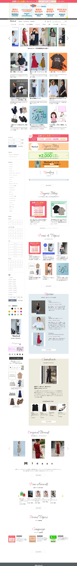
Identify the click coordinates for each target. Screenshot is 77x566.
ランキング (38, 24)
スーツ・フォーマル (13, 175)
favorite (50, 21)
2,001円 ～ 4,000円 (12, 279)
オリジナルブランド (13, 156)
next (67, 38)
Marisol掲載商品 (29, 24)
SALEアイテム (63, 24)
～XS (10, 221)
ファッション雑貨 (12, 185)
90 (20, 261)
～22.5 (11, 229)
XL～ (15, 223)
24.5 (15, 232)
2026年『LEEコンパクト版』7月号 (38, 500)
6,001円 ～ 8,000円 (12, 283)
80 (15, 261)
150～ (11, 269)
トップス (11, 164)
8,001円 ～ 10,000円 (12, 286)
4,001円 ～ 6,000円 (12, 281)
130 (15, 266)
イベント (11, 209)
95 (10, 263)
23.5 (20, 229)
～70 (10, 261)
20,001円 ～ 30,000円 (12, 292)
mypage (45, 21)
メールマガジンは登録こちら (16, 358)
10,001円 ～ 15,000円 (12, 288)
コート (10, 179)
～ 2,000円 (10, 277)
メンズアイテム (12, 200)
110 (20, 263)
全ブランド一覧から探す (14, 154)
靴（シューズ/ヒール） (13, 183)
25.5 (10, 235)
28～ (20, 237)
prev (10, 38)
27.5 (15, 237)
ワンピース (11, 171)
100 (15, 263)
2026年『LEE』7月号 (45, 499)
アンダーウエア (12, 190)
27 (10, 237)
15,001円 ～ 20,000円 (12, 290)
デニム (10, 168)
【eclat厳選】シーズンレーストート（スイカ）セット (23, 501)
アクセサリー (11, 187)
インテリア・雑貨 (12, 196)
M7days (44, 24)
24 (10, 232)
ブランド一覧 (21, 24)
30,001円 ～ (10, 294)
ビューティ (11, 194)
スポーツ (11, 192)
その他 (10, 211)
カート (48, 21)
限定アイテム (11, 206)
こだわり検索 (55, 24)
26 (15, 235)
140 (20, 266)
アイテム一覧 (13, 24)
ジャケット (11, 177)
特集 (49, 24)
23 (15, 229)
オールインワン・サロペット (14, 173)
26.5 (20, 235)
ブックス (11, 202)
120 (10, 266)
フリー (20, 223)
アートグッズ (11, 204)
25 (20, 232)
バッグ (10, 181)
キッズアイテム (12, 198)
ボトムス (11, 166)
